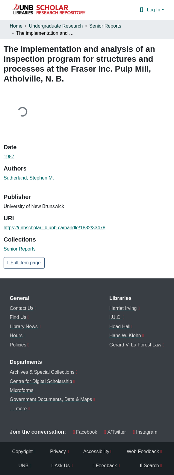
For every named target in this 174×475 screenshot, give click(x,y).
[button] (49, 9)
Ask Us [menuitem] (61, 465)
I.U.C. (115, 317)
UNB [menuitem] (24, 465)
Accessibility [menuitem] (96, 451)
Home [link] (16, 25)
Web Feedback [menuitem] (143, 451)
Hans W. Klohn (125, 335)
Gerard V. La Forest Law (135, 344)
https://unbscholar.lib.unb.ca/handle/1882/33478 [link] (54, 227)
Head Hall (119, 326)
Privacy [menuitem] (58, 451)
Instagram (145, 432)
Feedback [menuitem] (105, 465)
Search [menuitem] (149, 465)
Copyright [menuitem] (22, 451)
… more (18, 408)
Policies (18, 344)
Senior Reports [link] (105, 25)
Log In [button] (154, 9)
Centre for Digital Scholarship (41, 381)
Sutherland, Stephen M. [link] (29, 177)
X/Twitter (115, 432)
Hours (16, 335)
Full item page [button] (24, 262)
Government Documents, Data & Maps (51, 399)
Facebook (85, 432)
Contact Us (22, 308)
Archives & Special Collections (42, 372)
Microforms (22, 390)
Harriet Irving (123, 308)
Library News (24, 326)
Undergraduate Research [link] (56, 25)
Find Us (18, 317)
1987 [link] (9, 156)
